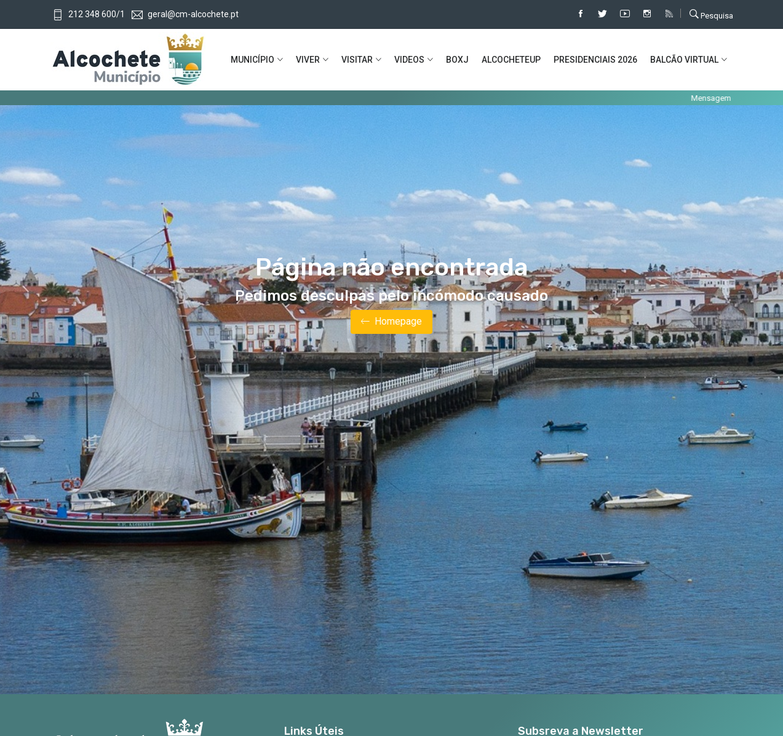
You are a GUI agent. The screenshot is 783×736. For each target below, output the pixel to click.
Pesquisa (711, 14)
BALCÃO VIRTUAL (684, 60)
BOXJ (457, 60)
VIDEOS (409, 60)
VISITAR (357, 60)
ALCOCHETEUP (511, 60)
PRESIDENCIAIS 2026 (595, 60)
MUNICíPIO (252, 60)
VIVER (308, 60)
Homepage (391, 322)
